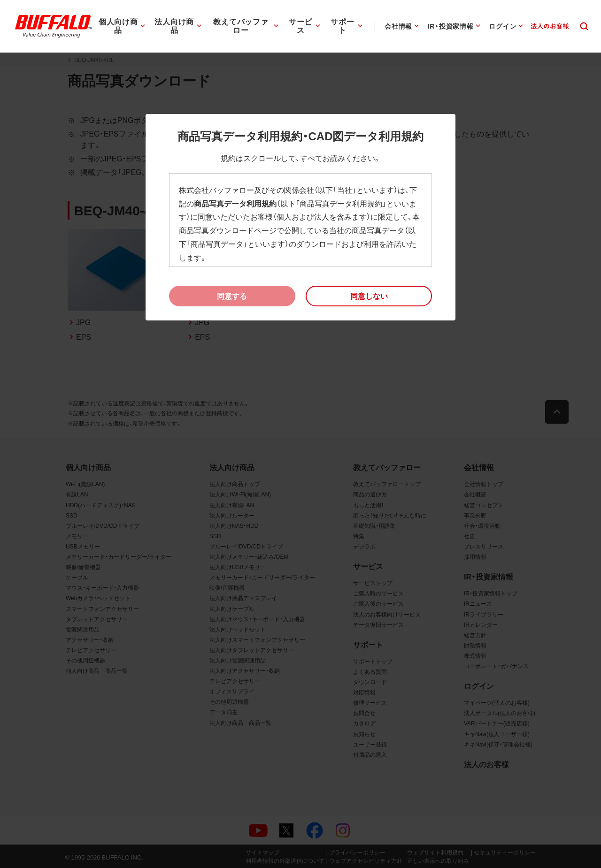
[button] (369, 296)
